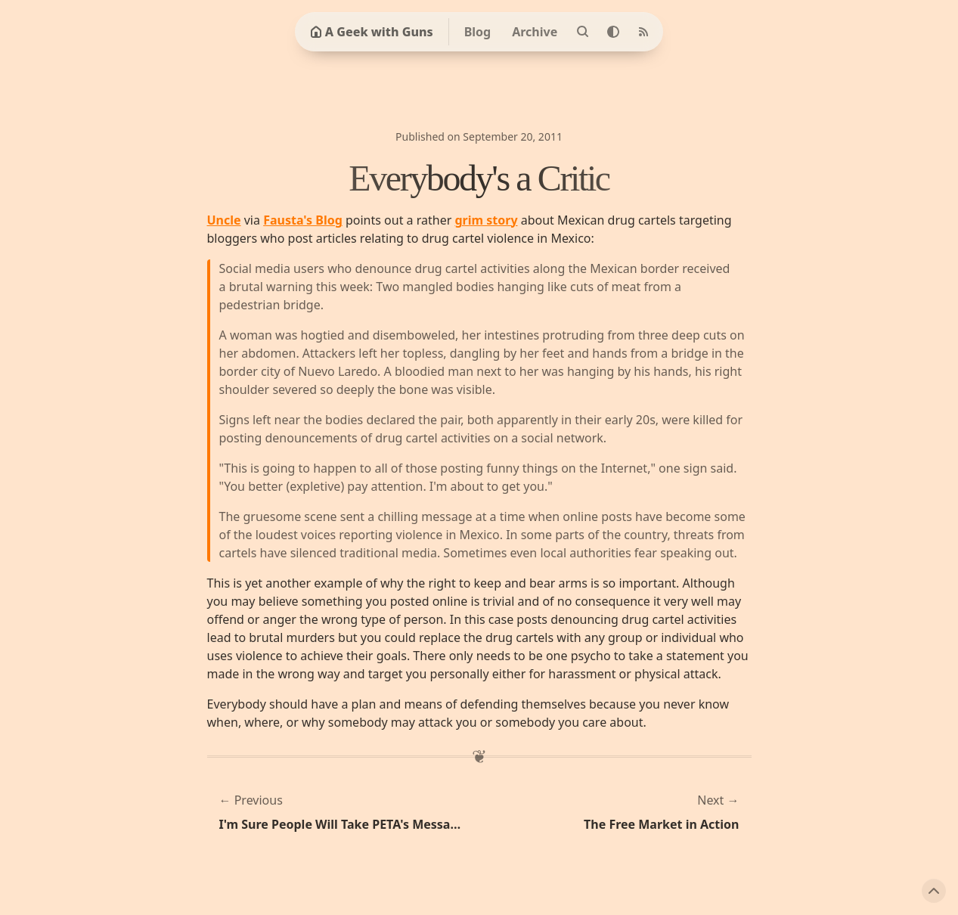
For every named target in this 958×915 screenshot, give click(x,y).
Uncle (224, 220)
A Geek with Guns (371, 31)
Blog (477, 31)
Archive (534, 31)
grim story (485, 220)
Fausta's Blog (303, 220)
